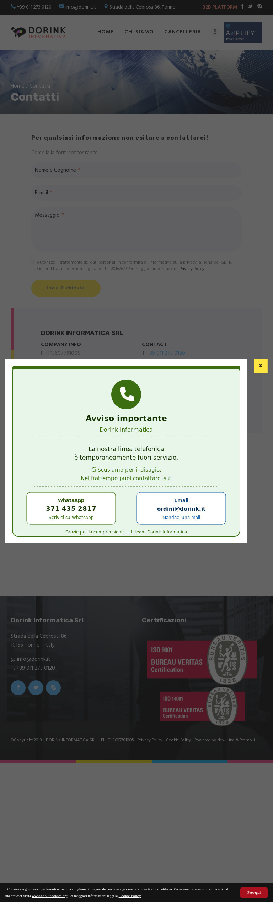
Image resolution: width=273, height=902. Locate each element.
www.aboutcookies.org (50, 895)
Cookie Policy (130, 895)
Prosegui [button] (254, 893)
